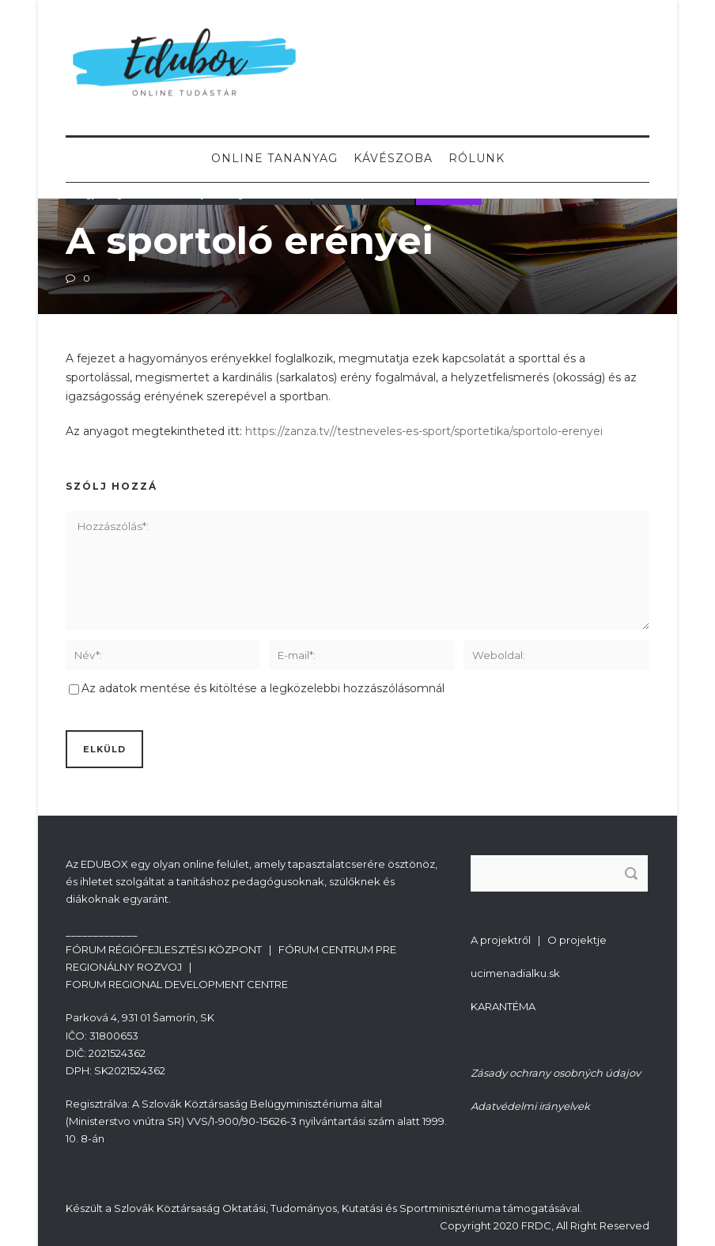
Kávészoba (393, 158)
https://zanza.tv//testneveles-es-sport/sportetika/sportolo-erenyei (424, 431)
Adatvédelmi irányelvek (530, 1106)
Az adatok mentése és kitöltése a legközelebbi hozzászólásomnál (263, 688)
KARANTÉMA (503, 1006)
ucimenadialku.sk (515, 973)
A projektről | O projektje (539, 940)
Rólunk (476, 158)
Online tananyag (274, 158)
